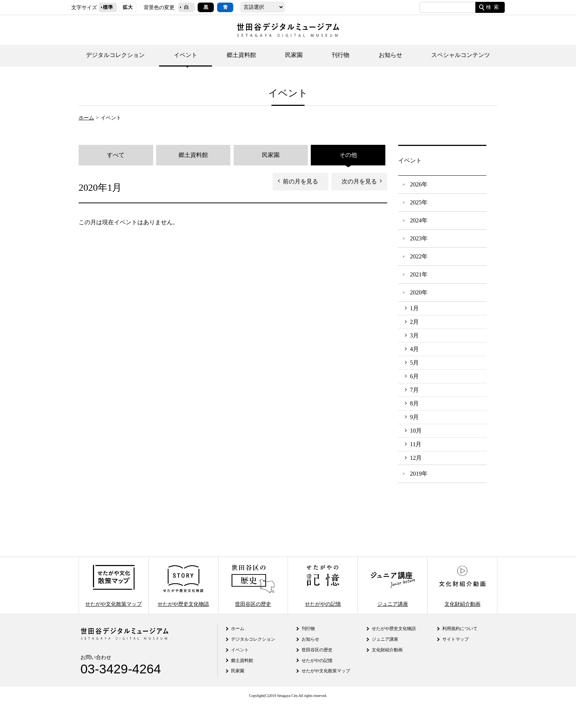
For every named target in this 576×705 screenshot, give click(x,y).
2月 (414, 322)
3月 (414, 336)
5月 (414, 363)
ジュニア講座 (392, 585)
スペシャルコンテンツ (460, 55)
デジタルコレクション (115, 55)
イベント (185, 55)
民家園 (294, 55)
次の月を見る (359, 181)
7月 (414, 390)
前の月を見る (300, 181)
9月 (414, 417)
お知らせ (390, 55)
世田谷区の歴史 (253, 585)
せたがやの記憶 (323, 585)
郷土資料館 (241, 55)
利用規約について (460, 628)
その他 (348, 155)
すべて (116, 155)
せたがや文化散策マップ (113, 585)
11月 (415, 444)
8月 (414, 404)
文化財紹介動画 (462, 585)
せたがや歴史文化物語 (183, 585)
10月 (416, 431)
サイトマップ (455, 639)
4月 (414, 349)
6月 (414, 376)
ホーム (86, 118)
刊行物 (340, 55)
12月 (416, 458)
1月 (414, 308)
